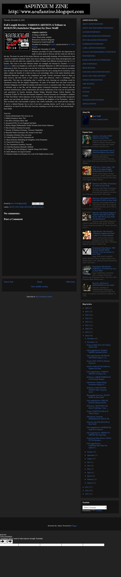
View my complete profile (99, 119)
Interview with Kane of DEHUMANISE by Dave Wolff (103, 284)
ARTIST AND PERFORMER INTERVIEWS (98, 28)
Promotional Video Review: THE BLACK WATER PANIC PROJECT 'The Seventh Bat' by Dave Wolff (104, 251)
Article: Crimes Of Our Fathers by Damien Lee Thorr (98, 367)
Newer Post (8, 282)
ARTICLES (87, 88)
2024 (87, 315)
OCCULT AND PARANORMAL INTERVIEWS (99, 52)
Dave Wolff (97, 116)
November (91, 342)
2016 (87, 491)
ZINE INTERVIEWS (90, 64)
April (89, 473)
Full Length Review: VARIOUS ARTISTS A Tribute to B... (98, 373)
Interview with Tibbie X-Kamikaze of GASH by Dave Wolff (104, 185)
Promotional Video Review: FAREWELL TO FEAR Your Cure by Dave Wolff (104, 269)
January (90, 483)
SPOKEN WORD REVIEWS (93, 80)
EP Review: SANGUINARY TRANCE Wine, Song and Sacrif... (97, 390)
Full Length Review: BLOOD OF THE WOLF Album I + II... (98, 357)
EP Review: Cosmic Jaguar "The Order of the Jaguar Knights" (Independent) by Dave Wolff (104, 169)
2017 (87, 487)
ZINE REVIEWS (88, 84)
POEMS (85, 96)
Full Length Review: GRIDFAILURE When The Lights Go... (97, 446)
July (88, 462)
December (91, 339)
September (91, 455)
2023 (87, 318)
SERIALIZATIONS (89, 104)
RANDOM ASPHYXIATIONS (93, 100)
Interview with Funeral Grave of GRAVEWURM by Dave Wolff (103, 151)
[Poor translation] (9, 542)
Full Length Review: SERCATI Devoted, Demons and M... (97, 402)
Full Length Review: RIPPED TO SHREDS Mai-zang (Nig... (98, 434)
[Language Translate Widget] (95, 507)
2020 (87, 329)
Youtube (53, 44)
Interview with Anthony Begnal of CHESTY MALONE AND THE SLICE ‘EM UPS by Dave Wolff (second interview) (104, 216)
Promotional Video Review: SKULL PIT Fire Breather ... (99, 439)
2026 (87, 308)
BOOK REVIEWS (89, 68)
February (90, 479)
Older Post (70, 282)
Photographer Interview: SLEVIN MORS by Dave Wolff (98, 396)
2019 (87, 332)
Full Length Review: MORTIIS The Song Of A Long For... (99, 428)
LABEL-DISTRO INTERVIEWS (94, 48)
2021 (87, 325)
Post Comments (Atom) (44, 297)
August (89, 459)
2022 (87, 322)
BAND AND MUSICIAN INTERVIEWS (97, 36)
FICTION (86, 92)
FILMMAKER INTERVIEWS (93, 44)
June (89, 466)
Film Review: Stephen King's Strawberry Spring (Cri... (97, 383)
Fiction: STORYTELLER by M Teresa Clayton (97, 412)
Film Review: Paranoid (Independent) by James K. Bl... (98, 418)
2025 (87, 312)
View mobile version (39, 286)
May (89, 469)
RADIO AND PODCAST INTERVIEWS (97, 60)
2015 (87, 494)
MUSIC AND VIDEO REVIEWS (20, 207)
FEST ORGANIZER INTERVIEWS (95, 40)
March (89, 476)
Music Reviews (38, 207)
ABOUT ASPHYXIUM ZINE (93, 24)
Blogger (73, 526)
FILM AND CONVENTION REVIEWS (96, 72)
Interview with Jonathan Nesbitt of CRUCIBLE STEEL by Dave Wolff (105, 199)
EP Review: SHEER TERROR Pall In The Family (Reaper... (99, 378)
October (90, 452)
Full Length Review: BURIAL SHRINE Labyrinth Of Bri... (97, 351)
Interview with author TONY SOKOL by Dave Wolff (102, 137)
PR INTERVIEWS (89, 56)
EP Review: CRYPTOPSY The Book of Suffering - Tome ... (97, 407)
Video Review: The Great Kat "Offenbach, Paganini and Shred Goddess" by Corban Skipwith (103, 234)
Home (39, 282)
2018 (87, 336)
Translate (96, 510)
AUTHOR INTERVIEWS (91, 32)
